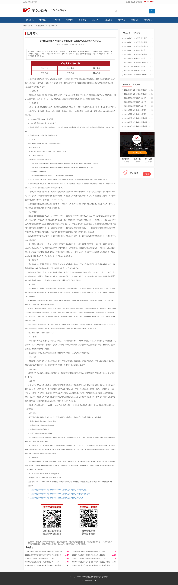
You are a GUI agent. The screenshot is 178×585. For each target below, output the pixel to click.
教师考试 (52, 26)
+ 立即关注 (137, 153)
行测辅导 (69, 20)
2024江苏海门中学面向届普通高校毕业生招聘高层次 (44, 551)
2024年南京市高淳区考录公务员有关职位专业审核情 (91, 562)
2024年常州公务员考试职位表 (134, 70)
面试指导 (96, 68)
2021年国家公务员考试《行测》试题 (136, 110)
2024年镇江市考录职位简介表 (134, 50)
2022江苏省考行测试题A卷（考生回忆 (136, 106)
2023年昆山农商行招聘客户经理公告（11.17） (89, 555)
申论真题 (70, 73)
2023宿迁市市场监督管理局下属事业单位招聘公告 (43, 555)
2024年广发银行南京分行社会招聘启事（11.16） (42, 562)
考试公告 (43, 20)
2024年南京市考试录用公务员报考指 (136, 74)
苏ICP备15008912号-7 (89, 580)
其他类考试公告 (41, 26)
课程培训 (135, 20)
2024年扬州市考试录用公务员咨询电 (136, 54)
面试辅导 (108, 20)
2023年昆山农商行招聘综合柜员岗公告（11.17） (89, 558)
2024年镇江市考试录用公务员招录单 (136, 38)
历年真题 (121, 20)
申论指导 (70, 68)
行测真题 (44, 73)
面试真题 (96, 73)
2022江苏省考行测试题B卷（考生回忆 (136, 102)
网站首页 (30, 20)
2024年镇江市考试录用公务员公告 (136, 46)
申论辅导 (82, 20)
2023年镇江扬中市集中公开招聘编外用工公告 (88, 551)
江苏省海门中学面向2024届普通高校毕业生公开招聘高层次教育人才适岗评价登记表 (60, 494)
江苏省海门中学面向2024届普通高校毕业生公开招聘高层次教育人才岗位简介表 (58, 490)
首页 (32, 26)
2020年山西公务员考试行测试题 (135, 126)
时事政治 (56, 20)
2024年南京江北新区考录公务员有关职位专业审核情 (44, 565)
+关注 (146, 174)
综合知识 (95, 20)
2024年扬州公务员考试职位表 (134, 58)
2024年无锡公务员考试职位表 (134, 66)
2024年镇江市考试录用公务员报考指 (136, 42)
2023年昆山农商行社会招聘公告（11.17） (40, 558)
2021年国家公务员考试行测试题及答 (136, 90)
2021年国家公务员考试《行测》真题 (136, 114)
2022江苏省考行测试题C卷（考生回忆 (136, 98)
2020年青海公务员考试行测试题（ (136, 118)
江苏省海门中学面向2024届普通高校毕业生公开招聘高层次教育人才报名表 (56, 498)
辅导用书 (148, 20)
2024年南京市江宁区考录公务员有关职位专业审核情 (91, 565)
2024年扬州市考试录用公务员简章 (136, 62)
